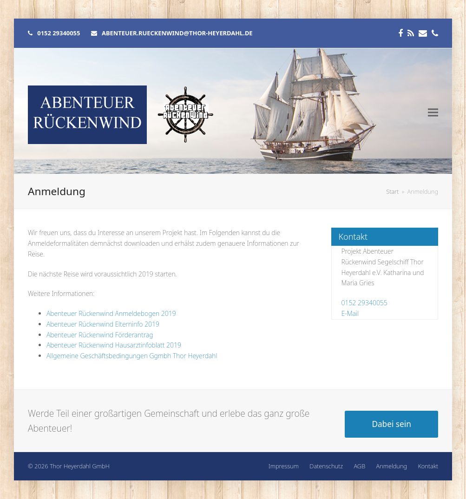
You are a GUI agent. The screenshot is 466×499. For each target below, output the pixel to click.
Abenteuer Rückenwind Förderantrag (99, 334)
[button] (433, 113)
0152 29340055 (364, 302)
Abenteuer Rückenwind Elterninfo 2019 (102, 324)
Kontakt (428, 466)
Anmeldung (391, 466)
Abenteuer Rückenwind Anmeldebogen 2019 (111, 313)
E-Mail (350, 313)
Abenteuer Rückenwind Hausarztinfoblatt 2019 (113, 345)
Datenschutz (326, 466)
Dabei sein (391, 424)
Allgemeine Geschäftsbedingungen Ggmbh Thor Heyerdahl (131, 355)
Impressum (284, 466)
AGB (360, 466)
